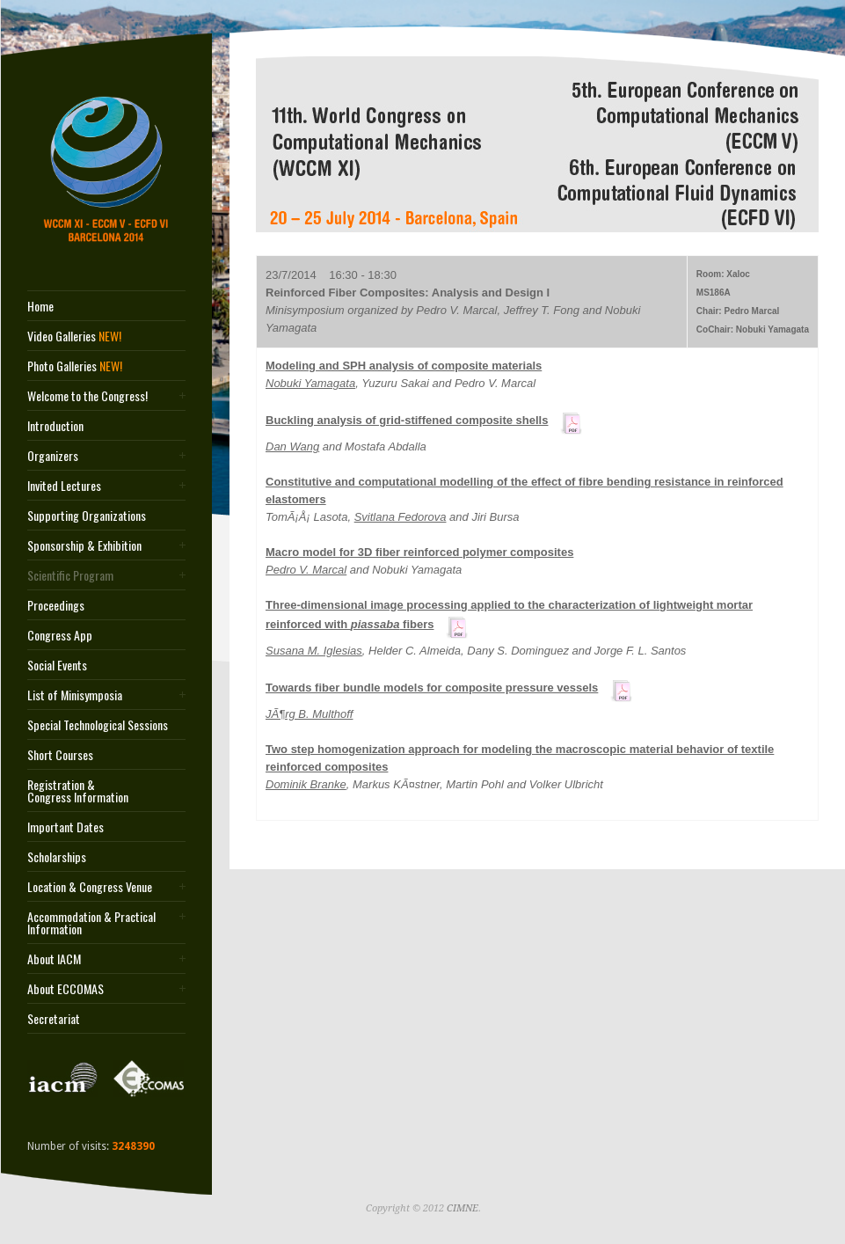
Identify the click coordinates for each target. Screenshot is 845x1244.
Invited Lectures (64, 485)
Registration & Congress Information (77, 791)
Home (40, 306)
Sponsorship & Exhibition (84, 545)
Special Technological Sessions (97, 725)
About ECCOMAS (65, 989)
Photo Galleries (74, 366)
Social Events (57, 665)
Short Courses (60, 755)
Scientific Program (70, 575)
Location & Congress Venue (89, 887)
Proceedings (55, 605)
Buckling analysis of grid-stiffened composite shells (407, 420)
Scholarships (56, 857)
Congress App (59, 635)
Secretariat (53, 1019)
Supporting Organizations (86, 515)
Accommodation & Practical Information (91, 923)
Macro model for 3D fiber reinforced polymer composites (419, 552)
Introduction (55, 426)
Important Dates (65, 827)
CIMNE (462, 1208)
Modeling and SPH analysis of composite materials (404, 365)
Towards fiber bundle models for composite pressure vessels (432, 687)
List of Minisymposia (74, 695)
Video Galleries (74, 336)
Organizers (52, 456)
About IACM (54, 959)
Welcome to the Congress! (87, 396)
